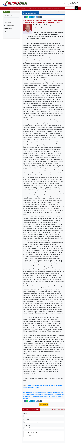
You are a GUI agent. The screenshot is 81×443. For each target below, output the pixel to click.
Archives (23, 8)
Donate (44, 8)
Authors (11, 8)
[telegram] (34, 17)
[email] (39, 17)
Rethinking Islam (9, 16)
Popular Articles (9, 28)
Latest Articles (8, 19)
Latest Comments (9, 25)
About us (17, 8)
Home (5, 8)
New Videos (8, 22)
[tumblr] (41, 17)
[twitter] (30, 17)
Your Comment (27, 425)
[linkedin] (32, 17)
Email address (27, 419)
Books (39, 8)
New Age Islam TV (31, 8)
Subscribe (56, 8)
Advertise (50, 8)
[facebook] (25, 17)
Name (25, 413)
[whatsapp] (27, 17)
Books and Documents (10, 31)
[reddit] (37, 17)
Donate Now (44, 404)
